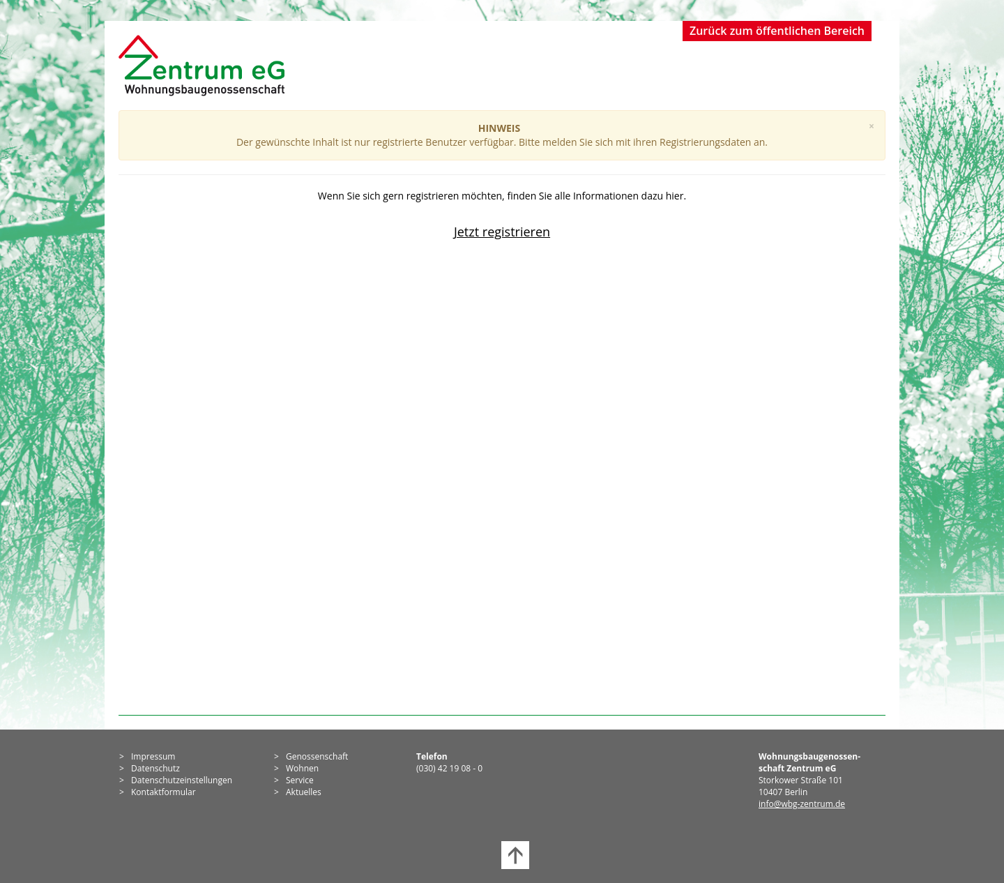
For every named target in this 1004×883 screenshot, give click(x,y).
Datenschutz (155, 768)
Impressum (153, 756)
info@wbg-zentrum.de (802, 804)
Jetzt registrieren (502, 231)
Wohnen (302, 768)
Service (300, 780)
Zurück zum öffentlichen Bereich (777, 30)
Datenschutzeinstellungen (181, 780)
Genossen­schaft (317, 756)
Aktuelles (303, 792)
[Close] (871, 126)
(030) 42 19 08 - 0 (449, 768)
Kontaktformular (163, 792)
